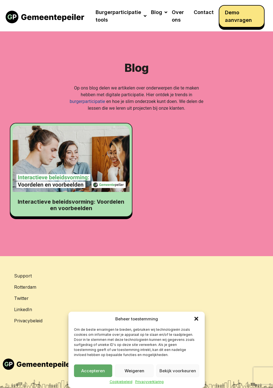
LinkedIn (23, 309)
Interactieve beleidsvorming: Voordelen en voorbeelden (71, 205)
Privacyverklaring (149, 382)
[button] (196, 319)
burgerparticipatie (87, 101)
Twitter (21, 298)
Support (23, 276)
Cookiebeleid (121, 382)
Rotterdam (25, 287)
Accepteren (93, 370)
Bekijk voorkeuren (177, 370)
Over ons (178, 16)
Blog (159, 12)
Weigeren (134, 370)
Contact (204, 12)
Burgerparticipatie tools (121, 16)
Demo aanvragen (238, 16)
